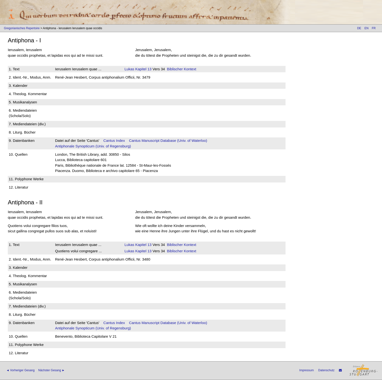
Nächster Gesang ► (51, 370)
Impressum (306, 370)
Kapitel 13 (143, 69)
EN (366, 28)
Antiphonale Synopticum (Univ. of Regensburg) (93, 146)
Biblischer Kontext (181, 69)
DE (359, 28)
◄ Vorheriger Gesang (20, 370)
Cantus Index (114, 140)
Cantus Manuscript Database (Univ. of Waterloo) (168, 140)
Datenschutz (326, 370)
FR (374, 28)
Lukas (129, 69)
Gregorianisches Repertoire (22, 28)
